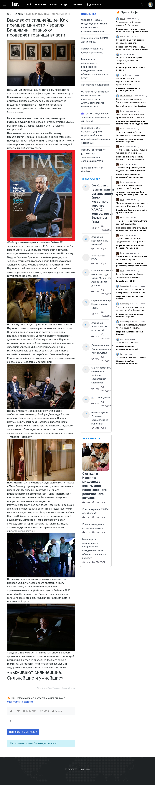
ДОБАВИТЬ (94, 4)
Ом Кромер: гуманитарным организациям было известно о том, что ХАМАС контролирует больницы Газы (95, 99)
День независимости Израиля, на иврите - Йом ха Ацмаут (102, 349)
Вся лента (90, 13)
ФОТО (53, 4)
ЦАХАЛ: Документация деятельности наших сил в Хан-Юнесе (95, 117)
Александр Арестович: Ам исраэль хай (99, 327)
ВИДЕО (64, 4)
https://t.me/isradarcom (20, 701)
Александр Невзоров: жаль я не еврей (99, 241)
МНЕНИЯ (77, 4)
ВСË (29, 4)
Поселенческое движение (95, 84)
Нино (122, 111)
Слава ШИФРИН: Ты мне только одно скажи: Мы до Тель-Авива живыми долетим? (102, 278)
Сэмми (58, 711)
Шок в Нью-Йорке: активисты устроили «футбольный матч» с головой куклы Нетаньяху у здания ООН (95, 135)
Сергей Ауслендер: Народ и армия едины (101, 304)
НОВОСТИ (40, 4)
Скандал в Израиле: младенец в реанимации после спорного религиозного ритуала (94, 486)
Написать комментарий (23, 731)
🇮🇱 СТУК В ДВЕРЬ (100, 397)
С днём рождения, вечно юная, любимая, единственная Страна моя (101, 375)
